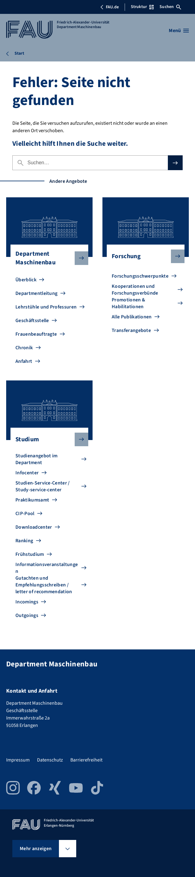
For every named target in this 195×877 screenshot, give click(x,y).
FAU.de (109, 7)
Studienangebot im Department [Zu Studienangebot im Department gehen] (36, 459)
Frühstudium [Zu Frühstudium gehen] (29, 554)
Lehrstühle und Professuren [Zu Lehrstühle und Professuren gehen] (46, 307)
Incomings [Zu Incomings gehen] (26, 601)
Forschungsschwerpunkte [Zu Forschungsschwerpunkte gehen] (140, 276)
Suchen (170, 7)
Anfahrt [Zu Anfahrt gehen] (23, 361)
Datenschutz (50, 760)
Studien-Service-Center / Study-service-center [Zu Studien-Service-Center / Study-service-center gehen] (42, 486)
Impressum (18, 760)
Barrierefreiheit (86, 760)
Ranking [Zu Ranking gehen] (24, 540)
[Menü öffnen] (179, 30)
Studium (46, 439)
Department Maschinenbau (46, 258)
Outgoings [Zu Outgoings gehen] (26, 615)
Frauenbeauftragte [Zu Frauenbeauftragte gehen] (36, 334)
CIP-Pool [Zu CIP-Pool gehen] (25, 513)
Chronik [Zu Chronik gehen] (24, 347)
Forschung (143, 256)
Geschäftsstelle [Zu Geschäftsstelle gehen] (32, 320)
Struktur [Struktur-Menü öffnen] (142, 7)
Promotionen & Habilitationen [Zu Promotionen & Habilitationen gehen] (128, 303)
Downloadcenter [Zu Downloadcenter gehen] (33, 527)
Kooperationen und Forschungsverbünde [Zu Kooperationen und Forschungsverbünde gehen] (135, 289)
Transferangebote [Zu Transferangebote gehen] (131, 330)
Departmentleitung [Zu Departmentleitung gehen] (36, 293)
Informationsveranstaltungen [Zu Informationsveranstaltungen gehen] (46, 568)
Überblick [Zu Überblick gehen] (25, 279)
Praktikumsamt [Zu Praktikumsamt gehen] (32, 500)
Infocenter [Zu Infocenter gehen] (27, 472)
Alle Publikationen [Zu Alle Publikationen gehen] (132, 316)
